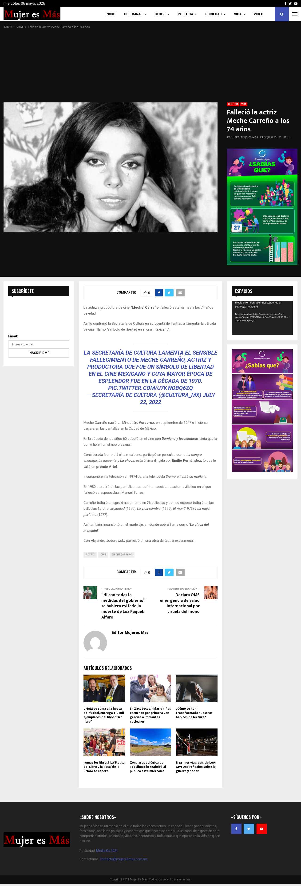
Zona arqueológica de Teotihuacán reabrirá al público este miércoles (148, 767)
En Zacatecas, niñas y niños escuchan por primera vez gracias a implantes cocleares (150, 715)
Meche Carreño (122, 554)
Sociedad (213, 14)
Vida (238, 14)
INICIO (110, 14)
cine (103, 554)
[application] (262, 318)
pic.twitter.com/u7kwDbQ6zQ (150, 388)
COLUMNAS (133, 14)
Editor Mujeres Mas (245, 137)
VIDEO (258, 14)
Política (185, 14)
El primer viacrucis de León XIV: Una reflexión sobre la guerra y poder (196, 767)
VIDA (243, 104)
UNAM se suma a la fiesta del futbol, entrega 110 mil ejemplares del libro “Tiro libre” (103, 715)
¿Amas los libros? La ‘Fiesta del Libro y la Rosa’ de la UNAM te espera (104, 767)
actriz (90, 554)
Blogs (160, 14)
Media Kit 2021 (107, 851)
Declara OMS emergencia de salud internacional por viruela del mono (180, 603)
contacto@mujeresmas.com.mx (124, 859)
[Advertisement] (150, 66)
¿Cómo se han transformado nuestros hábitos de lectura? (194, 713)
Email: (13, 336)
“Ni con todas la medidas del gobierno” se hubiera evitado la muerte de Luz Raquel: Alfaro (123, 606)
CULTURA (233, 104)
